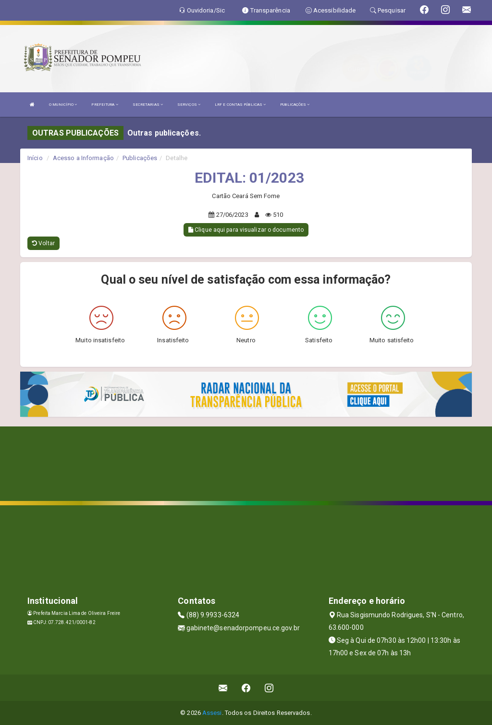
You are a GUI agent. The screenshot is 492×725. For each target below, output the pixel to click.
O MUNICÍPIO (63, 104)
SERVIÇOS (188, 104)
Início (35, 158)
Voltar (43, 243)
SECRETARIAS (148, 104)
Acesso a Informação (83, 158)
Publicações (140, 158)
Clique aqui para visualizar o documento (246, 229)
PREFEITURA (104, 104)
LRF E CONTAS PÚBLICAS (240, 104)
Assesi (212, 712)
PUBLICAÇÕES (294, 104)
